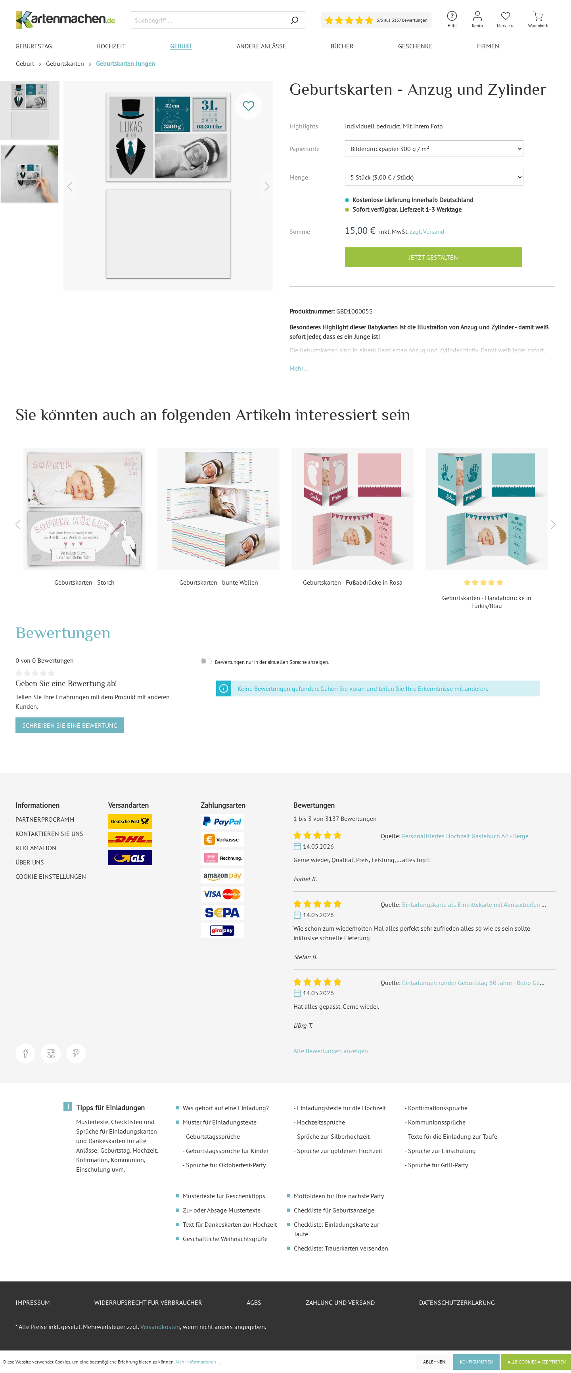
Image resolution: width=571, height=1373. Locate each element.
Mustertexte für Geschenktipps (224, 1196)
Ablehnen (434, 1362)
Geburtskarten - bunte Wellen (218, 582)
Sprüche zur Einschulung (442, 1151)
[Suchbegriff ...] (207, 20)
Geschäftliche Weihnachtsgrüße (225, 1239)
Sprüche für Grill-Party (438, 1165)
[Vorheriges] (69, 186)
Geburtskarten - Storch (84, 582)
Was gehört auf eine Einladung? (226, 1108)
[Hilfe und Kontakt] (452, 20)
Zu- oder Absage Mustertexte (222, 1210)
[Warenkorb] (538, 20)
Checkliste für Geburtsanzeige (334, 1210)
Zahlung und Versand (340, 1302)
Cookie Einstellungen (50, 876)
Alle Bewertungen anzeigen (330, 1051)
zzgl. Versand (427, 231)
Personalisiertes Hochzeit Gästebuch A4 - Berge (465, 836)
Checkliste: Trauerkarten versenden (341, 1248)
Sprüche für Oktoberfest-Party (226, 1165)
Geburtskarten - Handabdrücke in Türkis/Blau (486, 602)
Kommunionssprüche (437, 1122)
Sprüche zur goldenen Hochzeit (339, 1151)
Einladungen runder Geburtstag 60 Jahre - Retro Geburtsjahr (483, 983)
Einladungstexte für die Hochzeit (341, 1108)
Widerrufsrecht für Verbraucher (148, 1302)
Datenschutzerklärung (457, 1302)
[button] (298, 368)
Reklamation (35, 848)
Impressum (32, 1302)
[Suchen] (294, 20)
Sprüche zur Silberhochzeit (333, 1136)
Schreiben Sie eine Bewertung (69, 725)
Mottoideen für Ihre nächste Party (339, 1196)
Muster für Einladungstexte (220, 1122)
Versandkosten (160, 1327)
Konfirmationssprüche (438, 1108)
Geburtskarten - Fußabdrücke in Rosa (352, 582)
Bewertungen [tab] (63, 632)
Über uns (29, 862)
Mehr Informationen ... (199, 1362)
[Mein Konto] (477, 20)
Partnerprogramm (45, 819)
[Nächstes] (267, 186)
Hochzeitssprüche (321, 1122)
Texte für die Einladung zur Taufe (452, 1136)
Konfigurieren (476, 1362)
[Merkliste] (505, 20)
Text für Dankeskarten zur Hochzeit (230, 1224)
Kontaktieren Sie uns (49, 834)
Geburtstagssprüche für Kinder (227, 1151)
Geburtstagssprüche (213, 1136)
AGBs (254, 1302)
